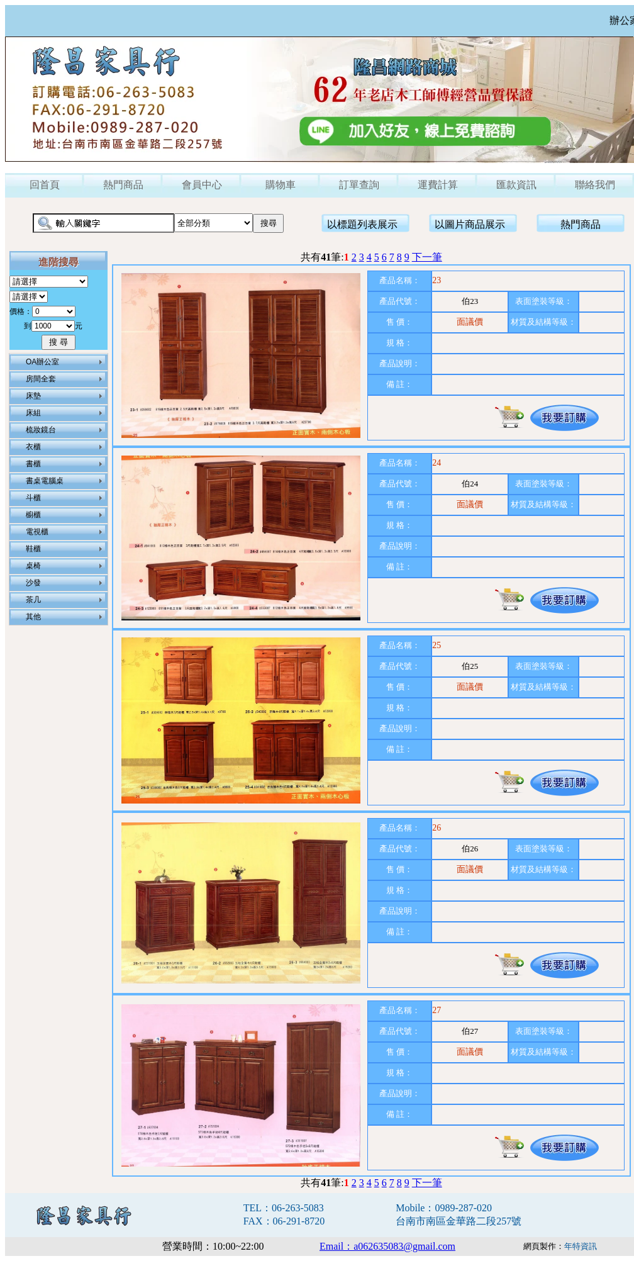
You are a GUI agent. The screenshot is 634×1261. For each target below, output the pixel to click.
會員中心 (202, 184)
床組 (33, 412)
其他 (33, 616)
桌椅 (33, 565)
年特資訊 (580, 1246)
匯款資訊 (516, 184)
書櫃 (33, 463)
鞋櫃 (33, 548)
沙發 (33, 582)
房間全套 (41, 378)
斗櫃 (33, 497)
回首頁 (45, 184)
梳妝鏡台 (41, 429)
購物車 (280, 184)
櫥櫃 (33, 514)
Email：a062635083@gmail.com (387, 1246)
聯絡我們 (595, 184)
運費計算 (438, 184)
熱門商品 (123, 184)
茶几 (33, 599)
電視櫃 (37, 531)
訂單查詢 (359, 184)
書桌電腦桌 (45, 480)
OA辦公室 (42, 361)
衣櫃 (33, 446)
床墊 (33, 395)
